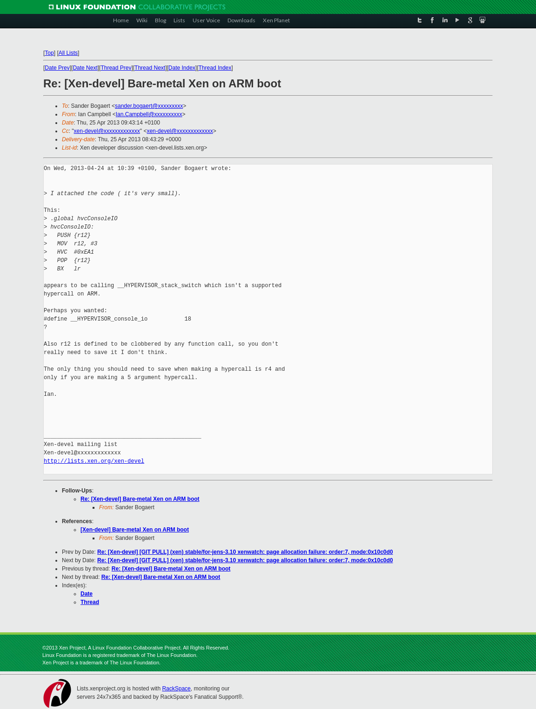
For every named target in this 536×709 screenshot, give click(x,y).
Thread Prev (115, 68)
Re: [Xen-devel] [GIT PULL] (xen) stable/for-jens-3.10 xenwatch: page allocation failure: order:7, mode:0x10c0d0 (245, 552)
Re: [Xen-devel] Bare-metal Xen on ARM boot (140, 499)
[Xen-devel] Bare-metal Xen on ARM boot (134, 529)
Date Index (181, 68)
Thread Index (215, 68)
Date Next (85, 68)
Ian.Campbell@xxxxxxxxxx (149, 114)
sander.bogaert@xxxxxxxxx (149, 106)
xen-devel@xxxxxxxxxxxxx (107, 131)
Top (49, 53)
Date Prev (57, 68)
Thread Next (149, 68)
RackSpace (176, 688)
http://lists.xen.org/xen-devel (94, 461)
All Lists (68, 53)
